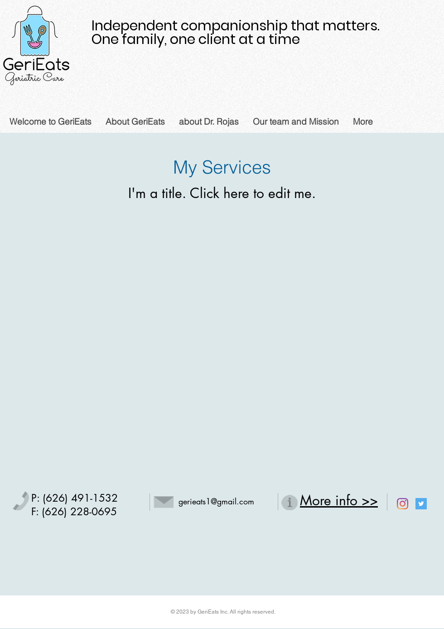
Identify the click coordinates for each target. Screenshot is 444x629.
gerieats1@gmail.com (216, 501)
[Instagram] (402, 503)
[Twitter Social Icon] (421, 503)
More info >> (339, 500)
